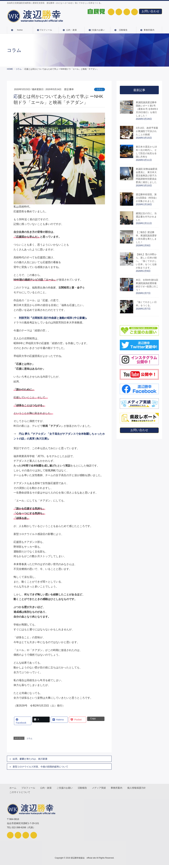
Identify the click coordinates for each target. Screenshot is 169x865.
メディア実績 (100, 787)
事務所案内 (117, 787)
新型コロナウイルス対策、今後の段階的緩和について (40, 766)
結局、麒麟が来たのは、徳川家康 (30, 759)
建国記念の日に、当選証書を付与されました (146, 216)
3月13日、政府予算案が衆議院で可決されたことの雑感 (147, 131)
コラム (99, 89)
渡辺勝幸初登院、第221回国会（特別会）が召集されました (147, 197)
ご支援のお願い (65, 787)
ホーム (13, 787)
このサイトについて (20, 791)
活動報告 (83, 787)
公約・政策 (46, 787)
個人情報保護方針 (138, 787)
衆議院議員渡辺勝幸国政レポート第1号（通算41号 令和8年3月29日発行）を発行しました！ (147, 109)
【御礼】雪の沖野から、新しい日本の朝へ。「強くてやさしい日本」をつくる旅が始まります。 (146, 261)
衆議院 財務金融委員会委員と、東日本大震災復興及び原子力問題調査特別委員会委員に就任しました (146, 175)
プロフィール (28, 787)
